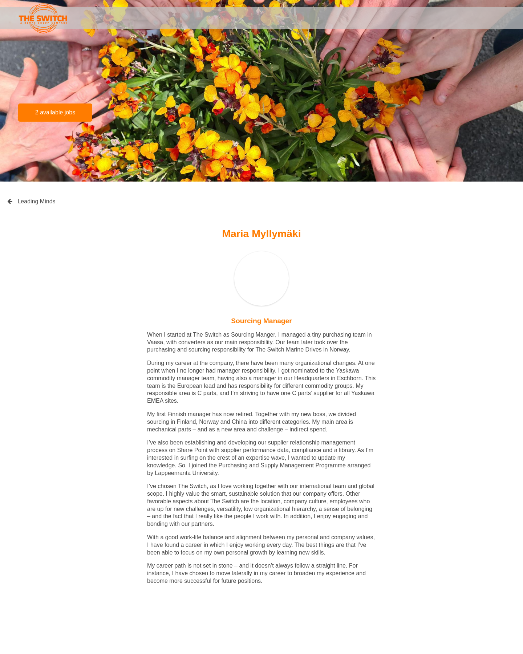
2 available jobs (55, 112)
